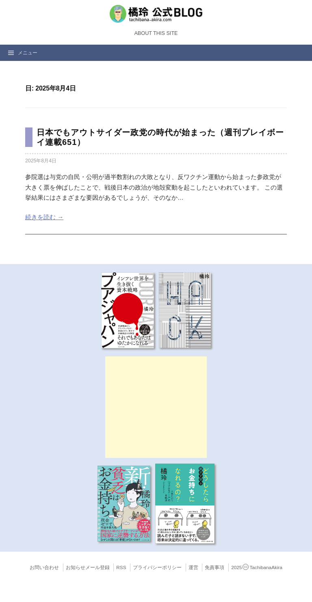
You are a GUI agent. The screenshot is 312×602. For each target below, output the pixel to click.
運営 (193, 567)
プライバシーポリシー (157, 567)
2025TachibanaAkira (256, 567)
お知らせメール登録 (88, 567)
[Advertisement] (156, 407)
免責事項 (214, 567)
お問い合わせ (44, 567)
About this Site (156, 33)
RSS (121, 567)
